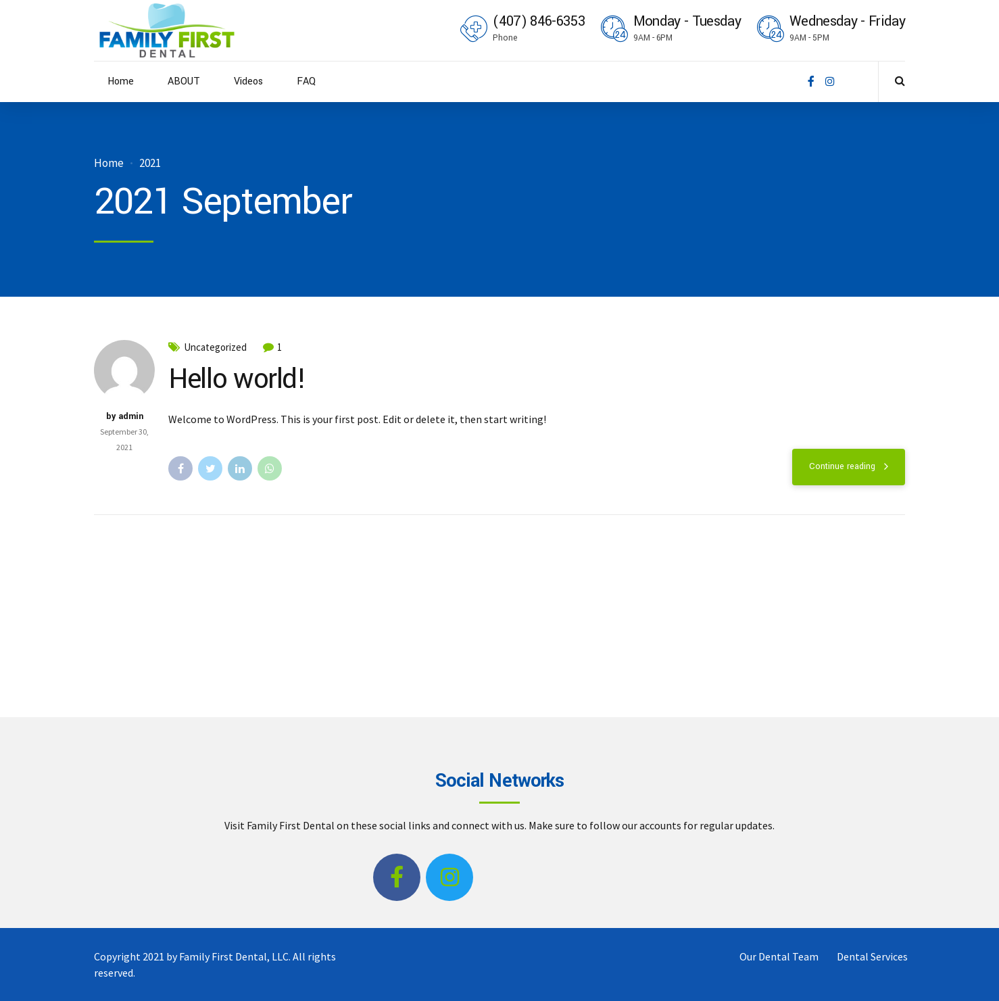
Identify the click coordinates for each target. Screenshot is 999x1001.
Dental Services (872, 956)
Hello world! (237, 379)
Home (120, 81)
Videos (248, 81)
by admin (124, 416)
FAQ (306, 81)
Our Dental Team (779, 956)
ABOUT (184, 81)
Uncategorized (215, 347)
